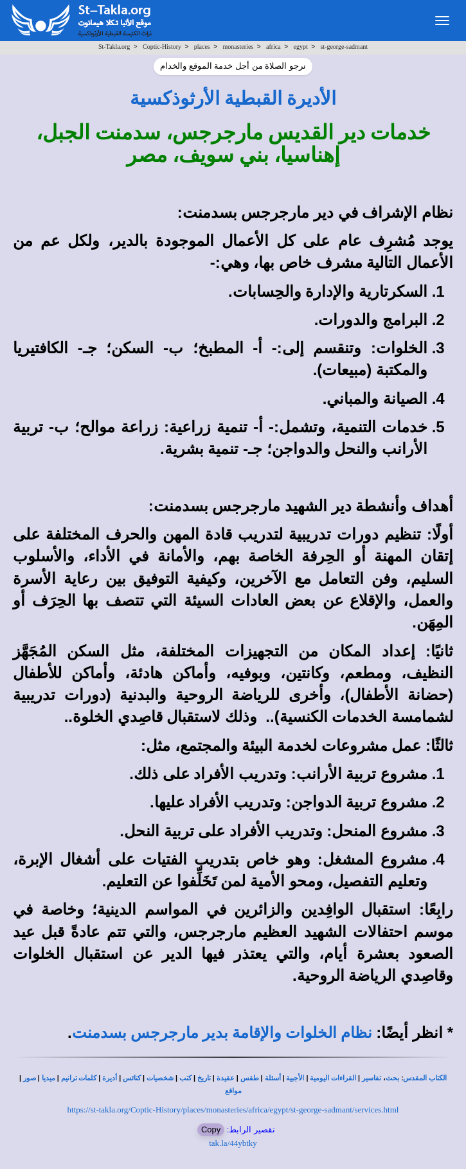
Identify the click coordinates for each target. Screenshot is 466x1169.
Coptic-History (162, 46)
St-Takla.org (114, 46)
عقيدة (226, 1078)
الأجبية (295, 1078)
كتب (185, 1078)
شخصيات (160, 1078)
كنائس (132, 1078)
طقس (249, 1078)
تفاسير (371, 1078)
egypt (300, 46)
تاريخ (204, 1078)
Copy (210, 1129)
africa (273, 46)
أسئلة (273, 1078)
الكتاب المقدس (425, 1078)
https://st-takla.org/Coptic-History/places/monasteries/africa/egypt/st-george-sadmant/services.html (233, 1109)
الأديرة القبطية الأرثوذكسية (233, 98)
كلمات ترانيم (79, 1078)
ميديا (48, 1078)
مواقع (233, 1090)
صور (29, 1078)
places (202, 46)
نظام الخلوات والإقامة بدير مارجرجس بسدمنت (222, 1032)
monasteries (237, 46)
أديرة (109, 1078)
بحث (392, 1078)
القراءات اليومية (333, 1078)
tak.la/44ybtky (233, 1143)
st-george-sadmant (344, 46)
